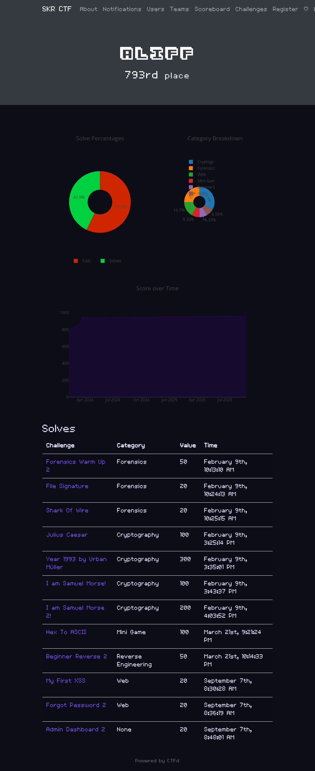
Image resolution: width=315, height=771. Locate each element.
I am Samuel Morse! (76, 583)
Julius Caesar (67, 535)
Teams (180, 9)
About (89, 9)
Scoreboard (212, 9)
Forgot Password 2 (76, 705)
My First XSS (66, 681)
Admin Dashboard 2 (75, 729)
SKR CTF (57, 9)
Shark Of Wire (67, 510)
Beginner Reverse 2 (76, 656)
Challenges (252, 9)
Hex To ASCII (66, 632)
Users (156, 9)
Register (286, 9)
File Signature (67, 486)
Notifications (122, 9)
